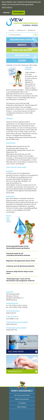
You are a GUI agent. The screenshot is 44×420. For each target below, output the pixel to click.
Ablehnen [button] (6, 12)
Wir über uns (22, 55)
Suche (36, 34)
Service (22, 45)
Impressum (31, 30)
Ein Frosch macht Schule (22, 395)
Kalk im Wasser (33, 65)
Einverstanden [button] (18, 12)
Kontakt (11, 30)
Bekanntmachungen (22, 39)
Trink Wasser (22, 403)
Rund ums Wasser (22, 50)
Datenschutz (21, 30)
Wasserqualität (15, 371)
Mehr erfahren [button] (7, 7)
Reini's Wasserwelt (23, 65)
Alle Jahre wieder (16, 351)
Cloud (22, 60)
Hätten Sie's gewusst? (22, 399)
